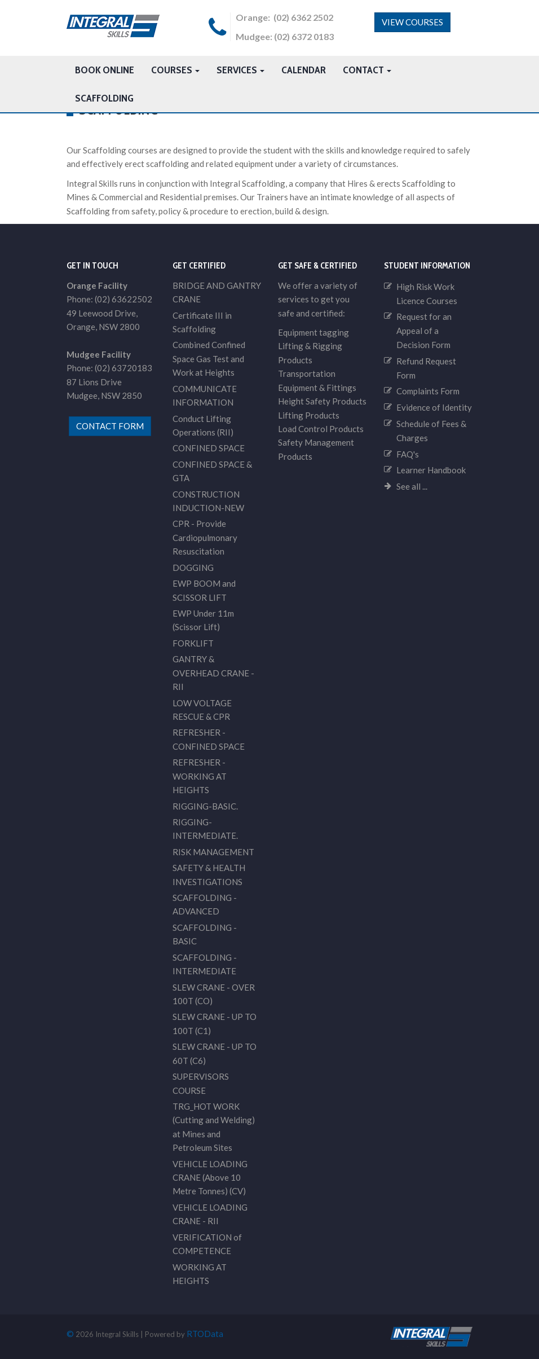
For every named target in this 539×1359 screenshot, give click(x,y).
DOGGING (193, 567)
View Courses (412, 22)
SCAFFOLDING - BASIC (205, 934)
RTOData (205, 1334)
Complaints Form (428, 391)
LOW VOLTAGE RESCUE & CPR (202, 710)
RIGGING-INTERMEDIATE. (205, 829)
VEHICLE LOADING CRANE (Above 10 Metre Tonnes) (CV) (210, 1178)
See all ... (411, 486)
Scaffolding (104, 98)
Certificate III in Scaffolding (202, 322)
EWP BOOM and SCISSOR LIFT (204, 590)
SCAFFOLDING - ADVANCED (205, 904)
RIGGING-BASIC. (205, 806)
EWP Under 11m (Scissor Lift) (203, 620)
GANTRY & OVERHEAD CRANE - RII (213, 673)
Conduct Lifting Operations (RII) (203, 425)
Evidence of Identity (434, 407)
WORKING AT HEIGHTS (200, 1274)
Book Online (104, 70)
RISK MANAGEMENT (213, 852)
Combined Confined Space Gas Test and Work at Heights (209, 358)
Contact (367, 70)
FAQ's (407, 454)
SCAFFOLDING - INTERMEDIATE (205, 964)
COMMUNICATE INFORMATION (205, 395)
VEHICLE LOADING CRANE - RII (210, 1214)
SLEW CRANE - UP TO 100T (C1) (215, 1023)
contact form (110, 426)
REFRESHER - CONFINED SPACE (209, 739)
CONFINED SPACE (209, 448)
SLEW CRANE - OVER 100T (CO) (214, 994)
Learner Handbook (431, 470)
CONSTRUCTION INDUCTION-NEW (208, 501)
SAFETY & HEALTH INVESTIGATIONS (209, 874)
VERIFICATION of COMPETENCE (207, 1244)
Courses (175, 70)
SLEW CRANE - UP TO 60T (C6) (215, 1053)
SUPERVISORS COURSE (201, 1083)
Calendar (303, 70)
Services (240, 70)
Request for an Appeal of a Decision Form (424, 330)
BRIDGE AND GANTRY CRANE (217, 292)
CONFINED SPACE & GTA (212, 471)
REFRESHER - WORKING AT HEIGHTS (200, 776)
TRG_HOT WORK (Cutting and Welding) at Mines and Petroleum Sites (214, 1127)
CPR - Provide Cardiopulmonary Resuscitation (205, 537)
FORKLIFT (193, 643)
